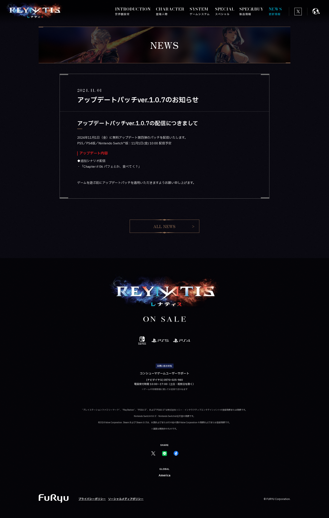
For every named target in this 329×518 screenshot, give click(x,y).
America (164, 475)
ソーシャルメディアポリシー (126, 499)
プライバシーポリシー (92, 499)
